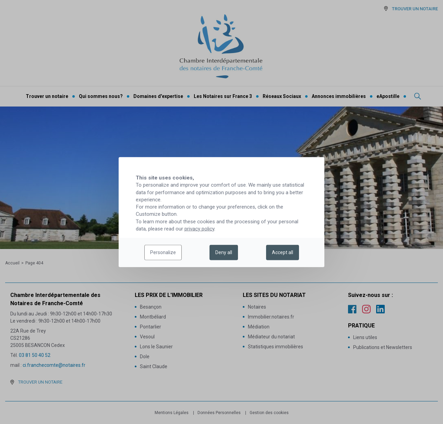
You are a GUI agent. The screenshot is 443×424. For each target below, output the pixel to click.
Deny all (223, 252)
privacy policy (199, 229)
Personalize (163, 252)
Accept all (282, 252)
